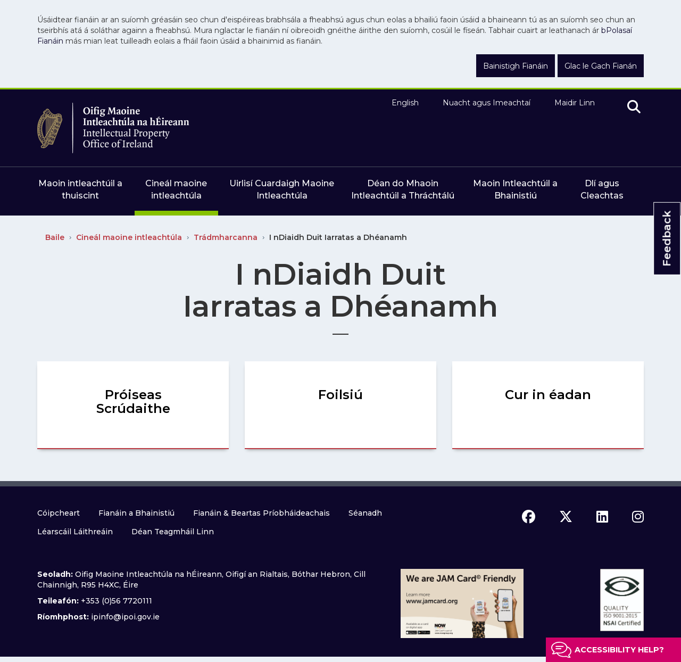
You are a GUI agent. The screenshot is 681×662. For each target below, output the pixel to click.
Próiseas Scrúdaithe (133, 401)
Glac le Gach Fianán (600, 66)
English (405, 102)
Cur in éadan (548, 394)
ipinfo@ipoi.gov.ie (125, 617)
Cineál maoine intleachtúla (129, 237)
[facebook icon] (528, 517)
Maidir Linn (574, 102)
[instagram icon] (638, 517)
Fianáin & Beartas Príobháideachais (261, 513)
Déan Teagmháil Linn (172, 531)
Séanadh (365, 513)
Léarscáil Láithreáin (75, 531)
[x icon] (565, 517)
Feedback (666, 239)
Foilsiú (340, 394)
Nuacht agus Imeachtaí (486, 102)
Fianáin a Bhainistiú (136, 513)
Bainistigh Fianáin (515, 66)
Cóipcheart (58, 513)
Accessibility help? (619, 650)
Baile (54, 237)
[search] (634, 107)
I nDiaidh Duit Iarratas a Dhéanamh (338, 237)
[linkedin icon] (602, 517)
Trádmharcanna (226, 237)
